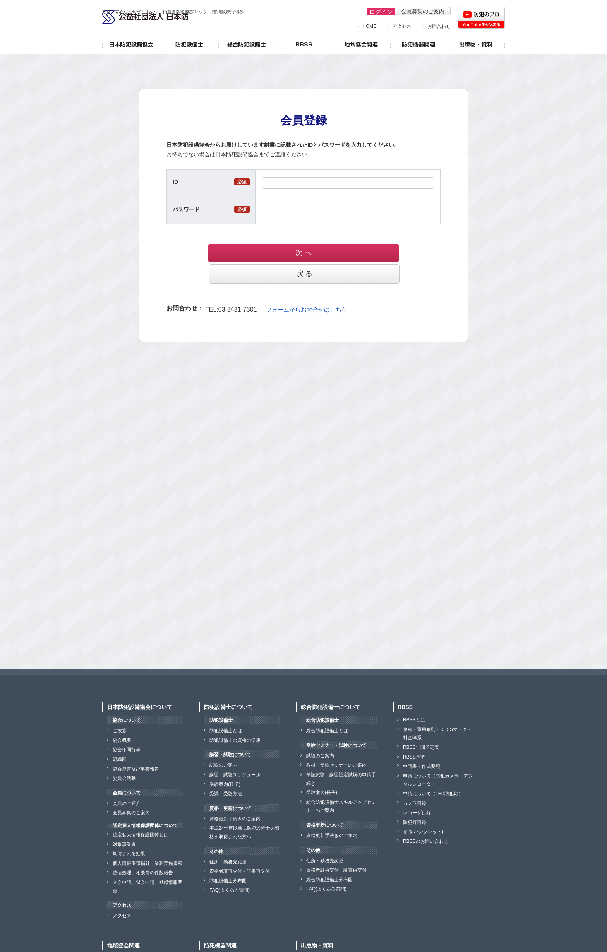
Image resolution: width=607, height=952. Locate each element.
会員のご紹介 (127, 803)
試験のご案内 (223, 765)
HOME (369, 26)
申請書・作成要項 (421, 766)
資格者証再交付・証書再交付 (239, 871)
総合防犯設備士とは (327, 730)
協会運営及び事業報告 (136, 769)
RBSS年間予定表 (421, 747)
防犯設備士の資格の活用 (235, 740)
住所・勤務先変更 (228, 862)
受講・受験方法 (225, 793)
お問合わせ (439, 26)
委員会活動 (124, 778)
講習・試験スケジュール (235, 774)
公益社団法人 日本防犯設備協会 (164, 26)
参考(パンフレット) (423, 831)
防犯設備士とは (225, 730)
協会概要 (122, 740)
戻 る (345, 253)
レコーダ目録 (417, 812)
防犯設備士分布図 (228, 881)
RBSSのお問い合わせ (425, 841)
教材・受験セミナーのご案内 (336, 765)
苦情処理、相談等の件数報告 (143, 872)
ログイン (378, 11)
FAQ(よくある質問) (229, 890)
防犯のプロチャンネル (481, 18)
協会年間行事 (127, 749)
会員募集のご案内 (422, 11)
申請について (433, 793)
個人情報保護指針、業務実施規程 (147, 863)
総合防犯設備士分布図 (329, 879)
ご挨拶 (120, 730)
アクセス (402, 26)
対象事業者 (124, 844)
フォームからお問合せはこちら (304, 288)
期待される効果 (129, 853)
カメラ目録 (414, 803)
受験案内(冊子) (224, 784)
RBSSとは (414, 720)
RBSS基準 (414, 757)
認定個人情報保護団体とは (140, 834)
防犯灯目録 (414, 822)
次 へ (262, 253)
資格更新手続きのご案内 (235, 819)
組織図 (120, 759)
